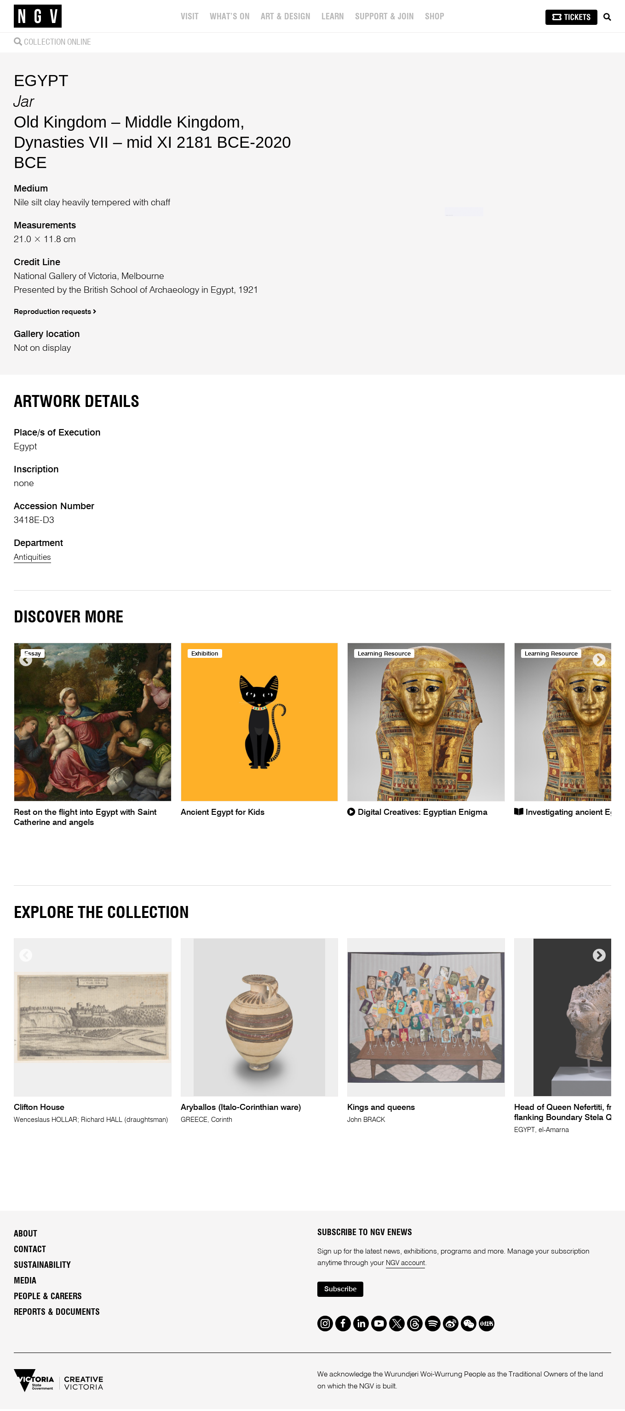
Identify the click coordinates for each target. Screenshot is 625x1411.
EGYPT (41, 80)
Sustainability (42, 1265)
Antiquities (34, 557)
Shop (435, 17)
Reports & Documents (57, 1312)
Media (25, 1281)
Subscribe (343, 1291)
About (25, 1234)
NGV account (407, 1263)
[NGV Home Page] (38, 16)
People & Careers (48, 1297)
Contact (30, 1250)
